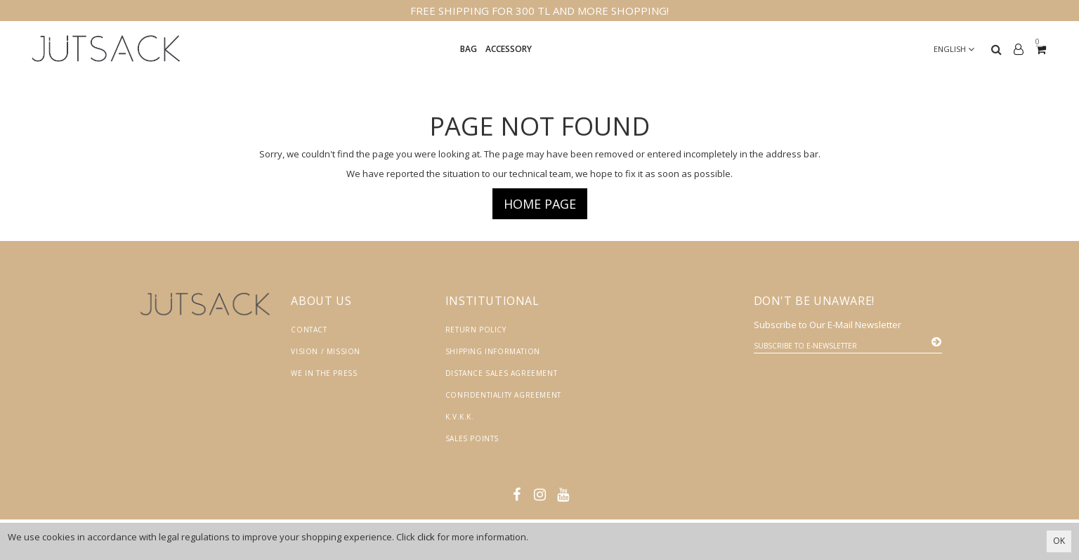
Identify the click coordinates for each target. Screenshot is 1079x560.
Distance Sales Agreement (501, 373)
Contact (309, 329)
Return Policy (475, 329)
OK (1059, 541)
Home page (540, 203)
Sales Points (472, 438)
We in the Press (324, 373)
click (426, 536)
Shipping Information (492, 351)
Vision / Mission (325, 351)
